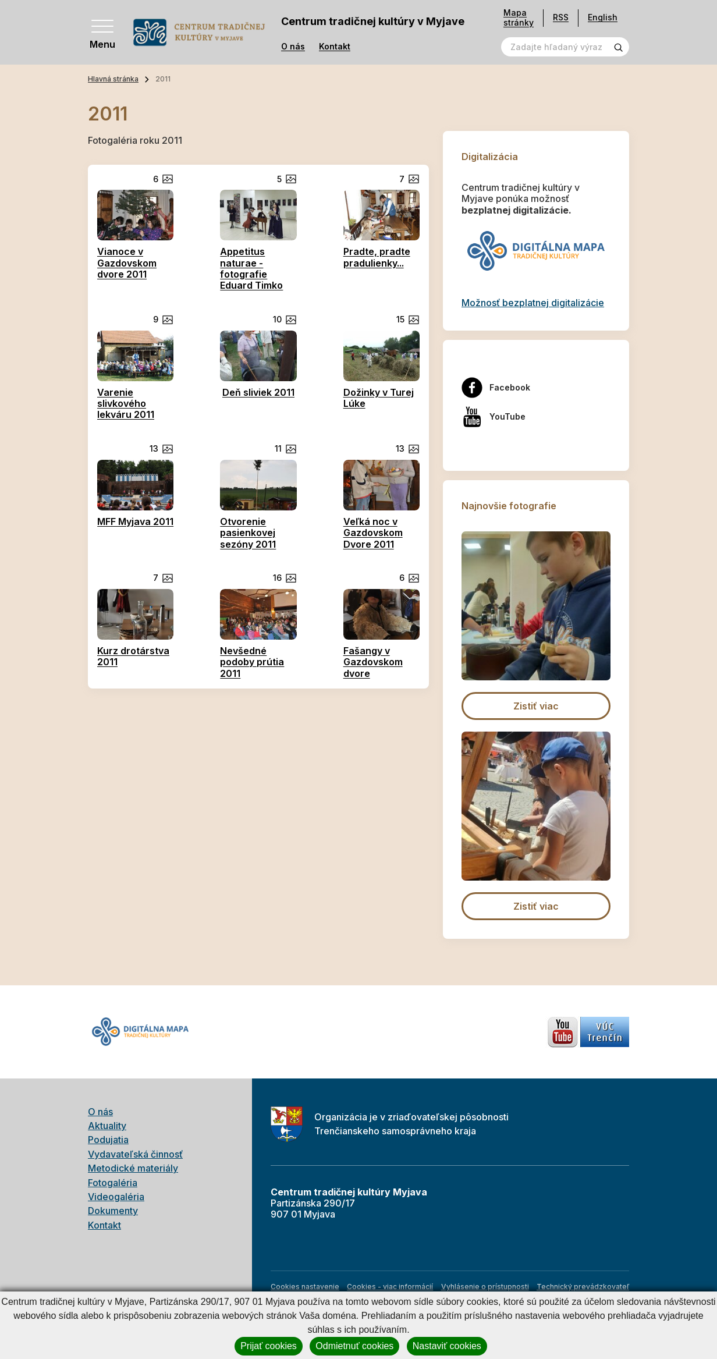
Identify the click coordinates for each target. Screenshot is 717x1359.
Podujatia (108, 1139)
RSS (561, 17)
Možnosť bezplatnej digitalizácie (533, 302)
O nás (293, 46)
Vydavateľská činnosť (135, 1154)
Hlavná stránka (113, 78)
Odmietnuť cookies (354, 1346)
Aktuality (107, 1125)
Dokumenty (113, 1210)
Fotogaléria (112, 1182)
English (602, 17)
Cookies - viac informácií (390, 1286)
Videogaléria (116, 1196)
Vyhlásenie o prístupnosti (485, 1286)
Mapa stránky (518, 17)
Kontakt (334, 46)
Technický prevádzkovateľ (583, 1286)
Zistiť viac (536, 706)
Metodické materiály (133, 1168)
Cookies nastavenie (305, 1286)
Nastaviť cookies (447, 1346)
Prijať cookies (268, 1346)
